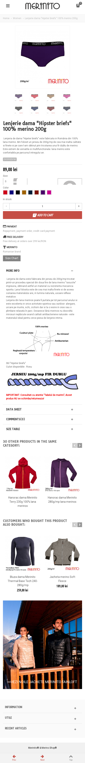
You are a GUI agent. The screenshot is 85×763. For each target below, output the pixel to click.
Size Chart (11, 258)
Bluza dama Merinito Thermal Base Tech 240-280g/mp (23, 581)
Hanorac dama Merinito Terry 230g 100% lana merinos (22, 501)
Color (6, 187)
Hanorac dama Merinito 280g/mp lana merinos (62, 499)
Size (5, 176)
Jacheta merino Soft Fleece (62, 579)
